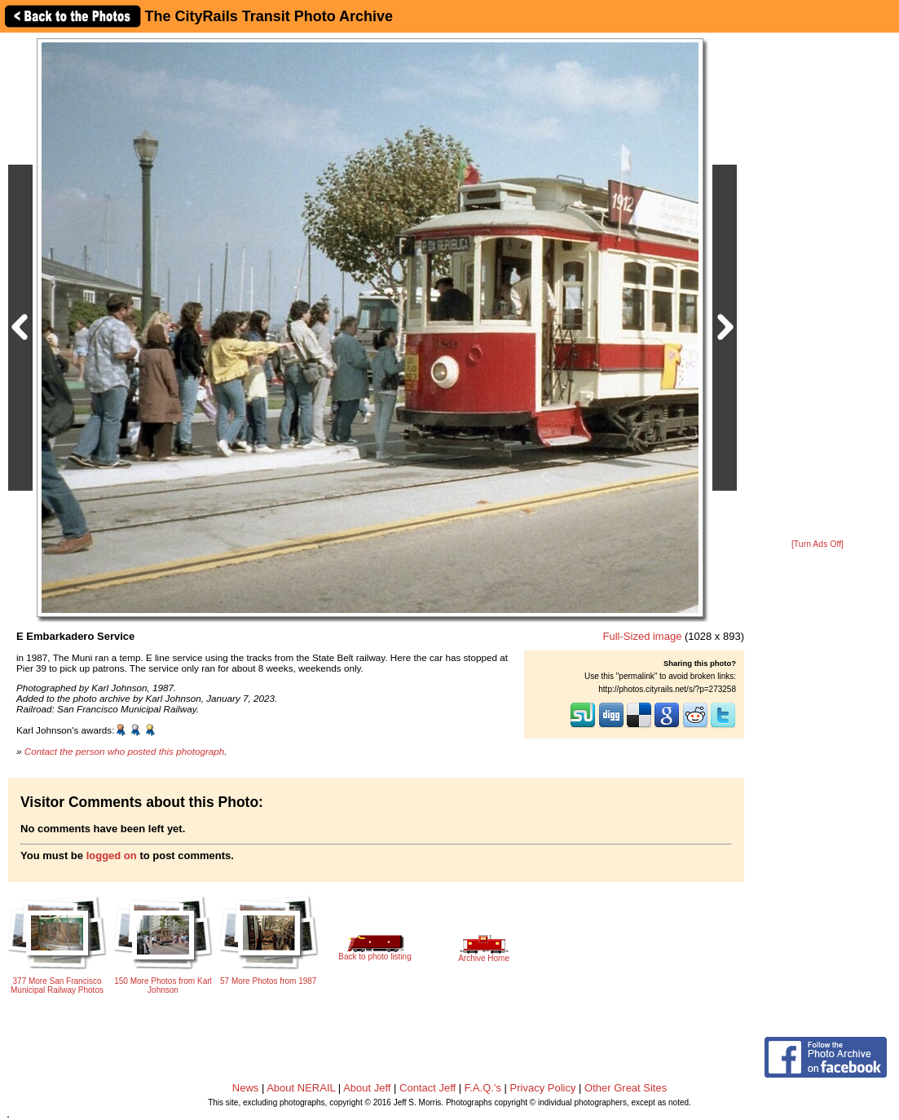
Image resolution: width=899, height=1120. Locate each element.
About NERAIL (301, 1088)
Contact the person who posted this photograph (124, 751)
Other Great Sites (625, 1088)
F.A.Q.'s (483, 1088)
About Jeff (366, 1088)
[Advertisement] (817, 286)
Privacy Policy (543, 1088)
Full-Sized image (642, 636)
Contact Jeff (427, 1088)
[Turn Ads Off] (817, 544)
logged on (111, 855)
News (245, 1088)
